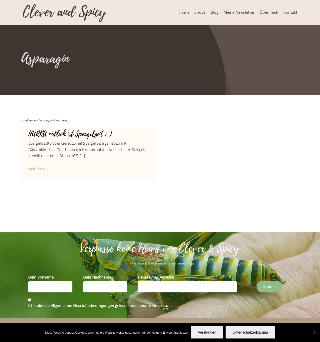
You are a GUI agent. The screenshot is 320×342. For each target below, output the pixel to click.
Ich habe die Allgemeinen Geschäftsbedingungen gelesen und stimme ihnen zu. (98, 305)
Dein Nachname (97, 277)
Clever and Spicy (64, 12)
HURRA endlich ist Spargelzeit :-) (70, 134)
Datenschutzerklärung (250, 332)
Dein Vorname (41, 277)
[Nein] (314, 332)
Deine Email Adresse (156, 277)
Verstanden (207, 332)
